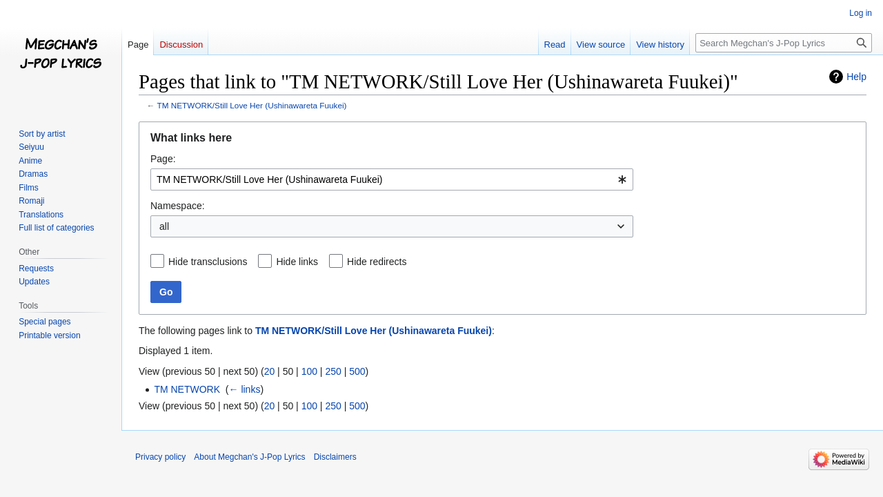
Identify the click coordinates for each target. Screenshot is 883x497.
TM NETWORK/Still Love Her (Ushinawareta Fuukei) (252, 105)
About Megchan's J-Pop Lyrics (249, 457)
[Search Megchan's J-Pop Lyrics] (783, 42)
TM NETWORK (187, 389)
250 (333, 371)
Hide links (297, 261)
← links (245, 389)
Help (856, 76)
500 (357, 371)
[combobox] (391, 179)
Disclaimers (335, 457)
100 (309, 371)
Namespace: (177, 205)
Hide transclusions (207, 261)
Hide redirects (376, 261)
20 (269, 371)
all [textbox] (164, 226)
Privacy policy (160, 457)
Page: (163, 158)
